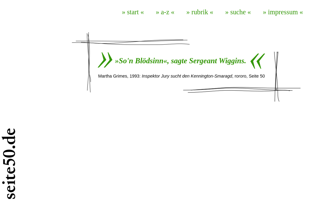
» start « (133, 12)
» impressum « (283, 12)
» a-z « (165, 12)
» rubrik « (199, 12)
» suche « (238, 12)
